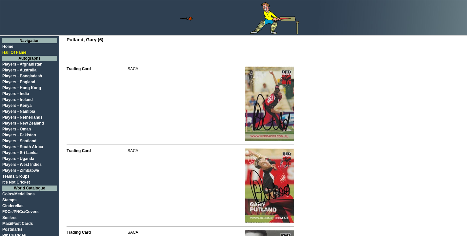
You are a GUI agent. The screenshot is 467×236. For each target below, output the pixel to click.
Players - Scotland (19, 141)
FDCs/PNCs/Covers (20, 211)
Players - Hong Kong (21, 88)
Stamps (9, 200)
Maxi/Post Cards (17, 223)
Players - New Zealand (23, 123)
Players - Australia (19, 70)
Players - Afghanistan (22, 64)
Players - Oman (16, 129)
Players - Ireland (17, 99)
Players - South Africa (22, 147)
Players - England (18, 82)
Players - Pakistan (19, 135)
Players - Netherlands (22, 117)
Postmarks (12, 229)
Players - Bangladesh (22, 76)
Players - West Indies (22, 164)
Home (7, 46)
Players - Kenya (16, 105)
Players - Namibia (18, 111)
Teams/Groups (16, 176)
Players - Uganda (18, 158)
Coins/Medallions (18, 194)
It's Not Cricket (16, 182)
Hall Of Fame (14, 52)
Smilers (9, 217)
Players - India (15, 93)
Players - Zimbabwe (20, 170)
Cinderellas (13, 206)
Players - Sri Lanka (19, 152)
